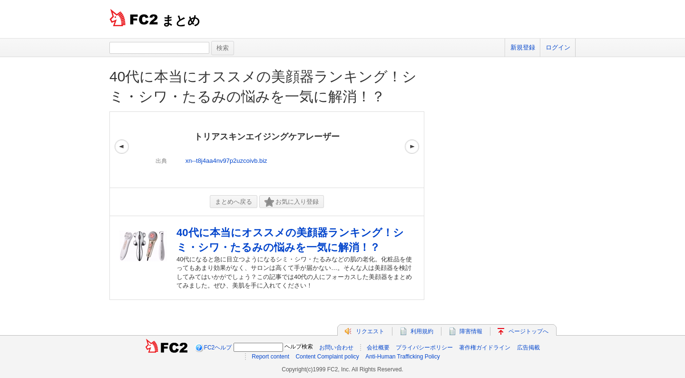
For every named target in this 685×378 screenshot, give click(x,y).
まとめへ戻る (233, 201)
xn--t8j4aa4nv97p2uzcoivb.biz (226, 160)
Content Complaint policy (327, 356)
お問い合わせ (336, 347)
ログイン (558, 47)
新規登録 (522, 47)
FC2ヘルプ (218, 347)
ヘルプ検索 (298, 346)
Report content (270, 356)
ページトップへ (528, 331)
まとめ (181, 20)
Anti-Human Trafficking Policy (402, 356)
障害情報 (471, 331)
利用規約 (422, 331)
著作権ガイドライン (484, 347)
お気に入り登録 (291, 202)
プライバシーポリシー (424, 347)
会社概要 (378, 347)
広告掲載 (528, 347)
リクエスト (370, 331)
